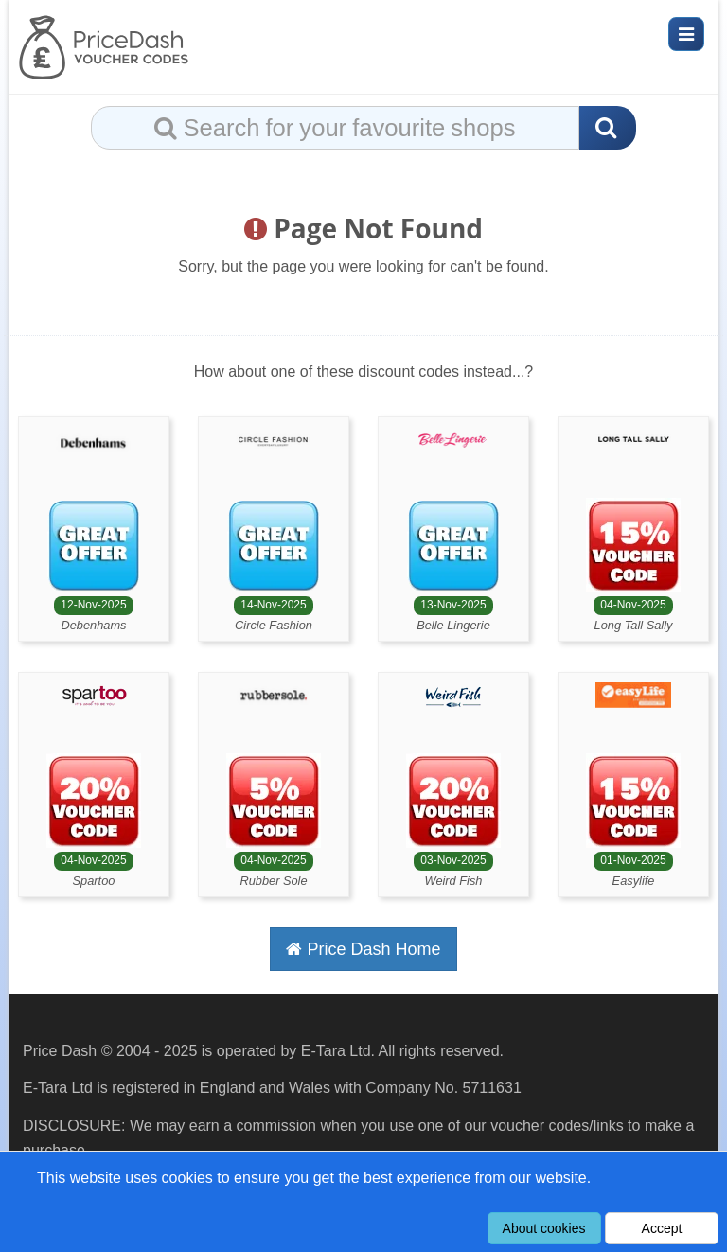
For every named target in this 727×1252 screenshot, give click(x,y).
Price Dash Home (363, 949)
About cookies (544, 1228)
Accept (662, 1228)
